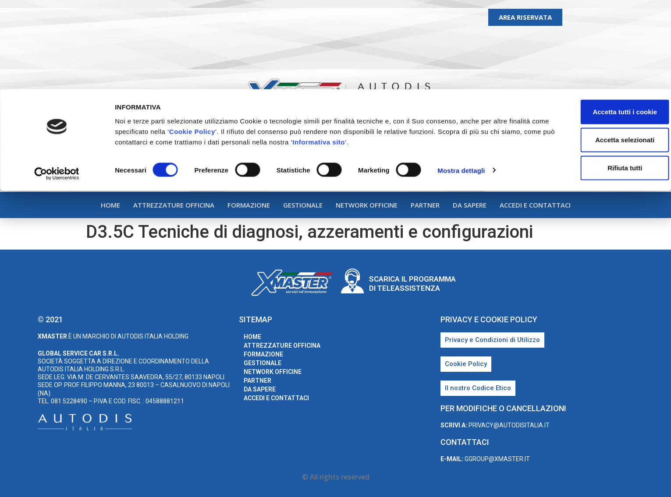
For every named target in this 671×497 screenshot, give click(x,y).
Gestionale (303, 205)
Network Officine (367, 205)
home (110, 205)
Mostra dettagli (461, 81)
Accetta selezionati (597, 50)
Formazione (248, 205)
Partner (425, 205)
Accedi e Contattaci (535, 205)
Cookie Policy (234, 42)
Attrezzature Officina (173, 205)
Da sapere (469, 205)
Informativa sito (406, 52)
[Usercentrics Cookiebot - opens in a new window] (56, 85)
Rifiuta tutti (597, 78)
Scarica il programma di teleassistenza (412, 283)
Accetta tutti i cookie (598, 22)
